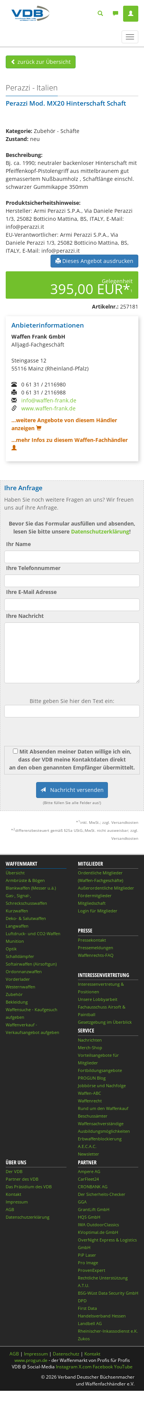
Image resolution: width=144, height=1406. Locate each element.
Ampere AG (89, 1171)
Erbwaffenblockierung (100, 1139)
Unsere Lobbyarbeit (97, 999)
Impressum (17, 1202)
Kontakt (13, 1194)
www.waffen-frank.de (48, 408)
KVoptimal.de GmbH (98, 1232)
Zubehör (14, 994)
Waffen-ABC (89, 1093)
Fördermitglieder (95, 895)
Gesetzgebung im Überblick (105, 1022)
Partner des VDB (22, 1179)
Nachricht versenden (72, 789)
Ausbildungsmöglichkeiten (104, 1131)
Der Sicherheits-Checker (101, 1194)
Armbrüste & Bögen (25, 880)
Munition (15, 941)
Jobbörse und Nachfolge (102, 1085)
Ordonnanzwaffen (24, 971)
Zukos (84, 1338)
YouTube (123, 1366)
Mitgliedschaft (92, 903)
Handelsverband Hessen (102, 1316)
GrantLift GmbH (93, 1209)
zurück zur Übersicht (41, 61)
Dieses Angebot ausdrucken (94, 260)
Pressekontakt (92, 940)
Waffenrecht (90, 1101)
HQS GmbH (89, 1217)
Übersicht (15, 873)
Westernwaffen (20, 987)
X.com (85, 1366)
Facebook (103, 1366)
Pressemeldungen (95, 947)
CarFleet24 (88, 1179)
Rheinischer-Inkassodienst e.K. (108, 1331)
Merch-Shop (90, 1047)
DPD (82, 1300)
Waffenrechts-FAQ (96, 955)
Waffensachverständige (100, 1123)
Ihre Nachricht (25, 615)
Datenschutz (66, 1354)
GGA (82, 1202)
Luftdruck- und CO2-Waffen (33, 933)
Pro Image (88, 1262)
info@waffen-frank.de (48, 400)
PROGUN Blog (92, 1078)
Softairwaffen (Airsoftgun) (31, 964)
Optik (11, 949)
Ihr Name (18, 544)
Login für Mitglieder (97, 911)
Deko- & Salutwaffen (26, 918)
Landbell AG (90, 1323)
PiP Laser (87, 1255)
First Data (87, 1308)
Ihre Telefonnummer (33, 568)
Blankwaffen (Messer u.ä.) (31, 888)
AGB (10, 1209)
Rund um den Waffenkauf (103, 1108)
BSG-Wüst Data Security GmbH (108, 1293)
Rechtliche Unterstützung (103, 1278)
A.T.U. (83, 1285)
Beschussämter (93, 1116)
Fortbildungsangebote (100, 1070)
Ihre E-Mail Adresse (31, 591)
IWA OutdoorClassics (98, 1224)
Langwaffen (17, 926)
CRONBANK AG (93, 1186)
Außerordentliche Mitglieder (106, 888)
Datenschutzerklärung (100, 531)
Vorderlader (18, 979)
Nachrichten (90, 1040)
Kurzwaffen (17, 911)
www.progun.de (30, 1360)
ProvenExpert (91, 1270)
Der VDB (14, 1171)
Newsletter (88, 1154)
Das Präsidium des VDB (29, 1186)
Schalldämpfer (20, 956)
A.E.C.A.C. (87, 1146)
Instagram (67, 1366)
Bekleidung (17, 1002)
